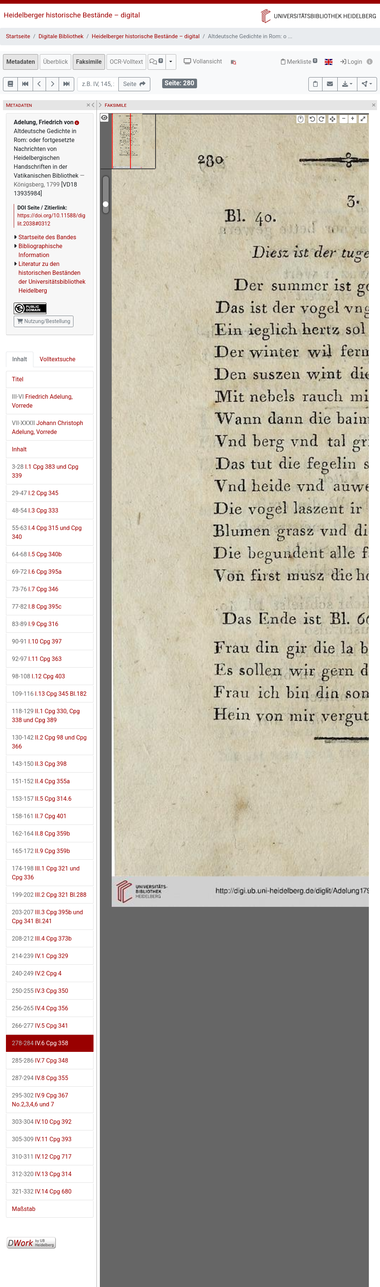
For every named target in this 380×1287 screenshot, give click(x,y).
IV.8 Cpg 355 (40, 1078)
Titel (17, 379)
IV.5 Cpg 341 (40, 1025)
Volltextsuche (57, 359)
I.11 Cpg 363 (37, 658)
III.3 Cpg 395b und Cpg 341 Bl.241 (47, 917)
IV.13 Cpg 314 (42, 1174)
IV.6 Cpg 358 (40, 1043)
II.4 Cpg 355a (41, 781)
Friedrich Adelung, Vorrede (42, 401)
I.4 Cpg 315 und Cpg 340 (47, 532)
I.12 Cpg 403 (38, 676)
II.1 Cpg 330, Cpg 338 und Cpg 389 (46, 716)
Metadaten (20, 61)
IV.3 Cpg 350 (40, 990)
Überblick (55, 61)
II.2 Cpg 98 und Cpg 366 (49, 742)
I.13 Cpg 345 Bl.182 (49, 693)
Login (351, 61)
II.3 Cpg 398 (39, 763)
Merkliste (299, 61)
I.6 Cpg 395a (37, 571)
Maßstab (23, 1208)
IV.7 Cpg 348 (40, 1060)
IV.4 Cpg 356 (40, 1008)
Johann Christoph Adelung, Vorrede (47, 427)
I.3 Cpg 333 (35, 510)
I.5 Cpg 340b (37, 554)
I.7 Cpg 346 (35, 589)
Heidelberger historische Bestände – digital (72, 15)
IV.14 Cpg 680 (42, 1191)
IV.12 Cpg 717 (42, 1156)
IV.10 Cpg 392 (42, 1121)
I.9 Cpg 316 (35, 624)
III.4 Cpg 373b (42, 938)
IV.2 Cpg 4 (37, 973)
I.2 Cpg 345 (35, 493)
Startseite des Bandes (47, 237)
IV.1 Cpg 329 (40, 956)
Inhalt (19, 359)
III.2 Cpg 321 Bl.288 (49, 894)
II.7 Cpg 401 (39, 816)
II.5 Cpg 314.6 (42, 798)
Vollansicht (203, 61)
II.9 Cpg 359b (41, 851)
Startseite (18, 36)
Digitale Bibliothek (61, 36)
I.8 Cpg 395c (37, 606)
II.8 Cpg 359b (41, 833)
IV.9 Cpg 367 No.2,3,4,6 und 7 (40, 1100)
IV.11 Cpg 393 (42, 1139)
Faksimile (89, 61)
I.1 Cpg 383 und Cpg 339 (45, 471)
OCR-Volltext (126, 61)
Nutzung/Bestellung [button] (43, 321)
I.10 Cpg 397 (37, 641)
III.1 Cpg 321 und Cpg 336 (46, 873)
